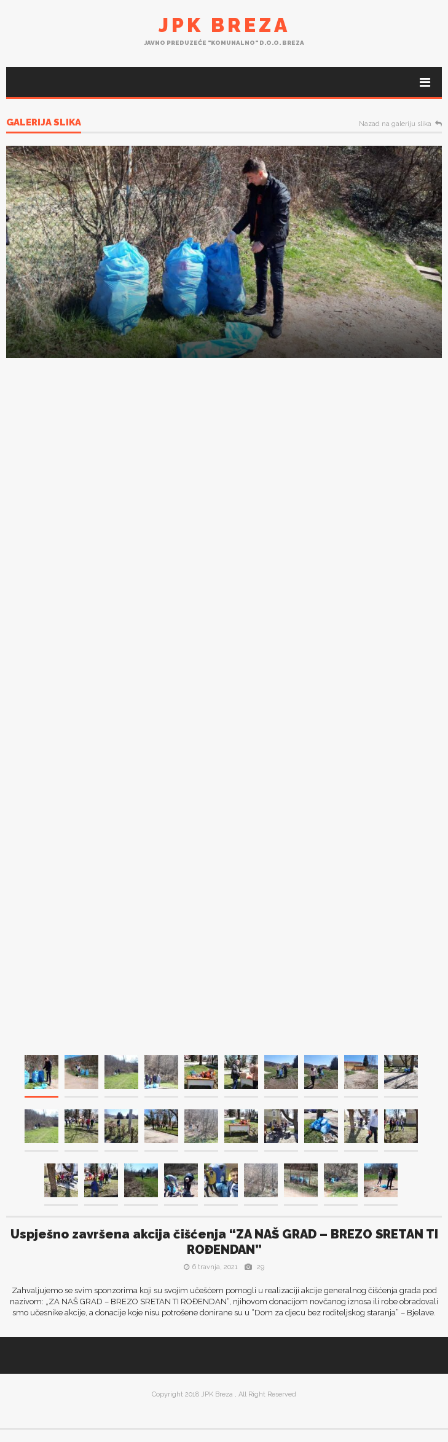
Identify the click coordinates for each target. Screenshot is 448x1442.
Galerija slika (43, 123)
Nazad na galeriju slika (395, 124)
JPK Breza (224, 25)
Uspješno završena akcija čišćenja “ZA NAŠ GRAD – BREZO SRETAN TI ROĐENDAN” (224, 1242)
